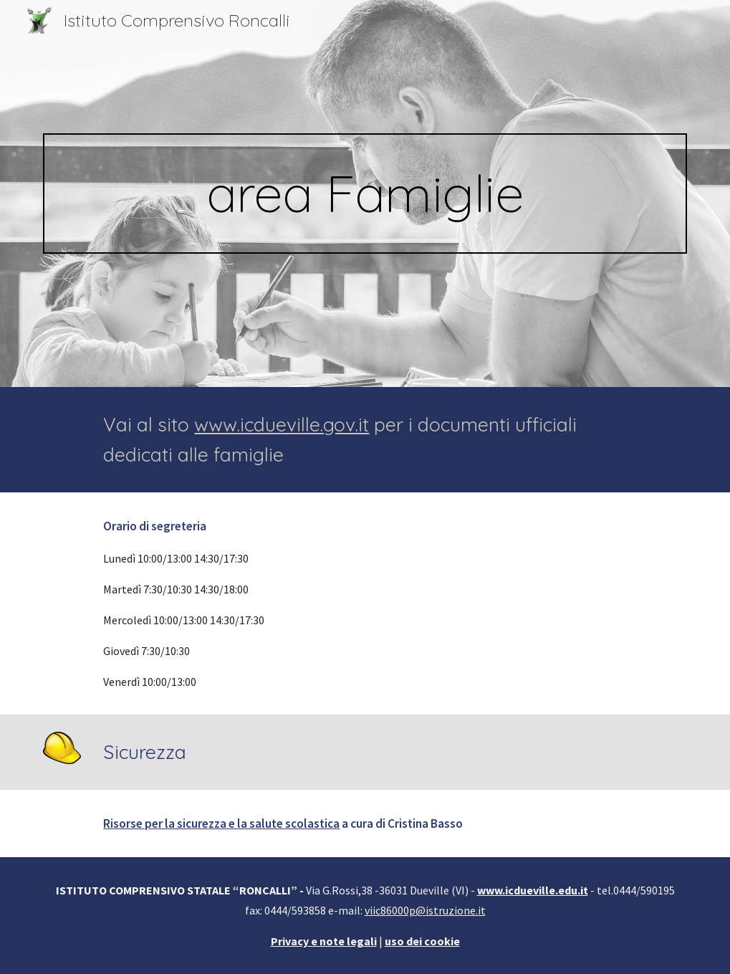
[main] (365, 193)
